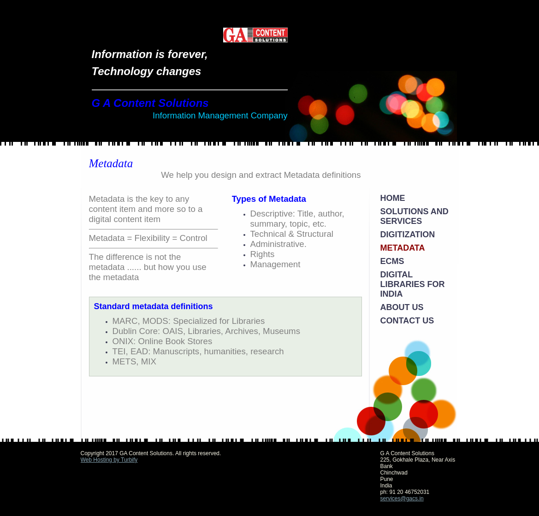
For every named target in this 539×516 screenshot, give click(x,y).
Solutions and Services (414, 216)
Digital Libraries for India (412, 284)
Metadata (402, 247)
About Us (402, 307)
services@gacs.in (402, 498)
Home (392, 198)
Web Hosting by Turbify (109, 460)
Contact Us (407, 320)
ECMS (392, 261)
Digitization (407, 234)
